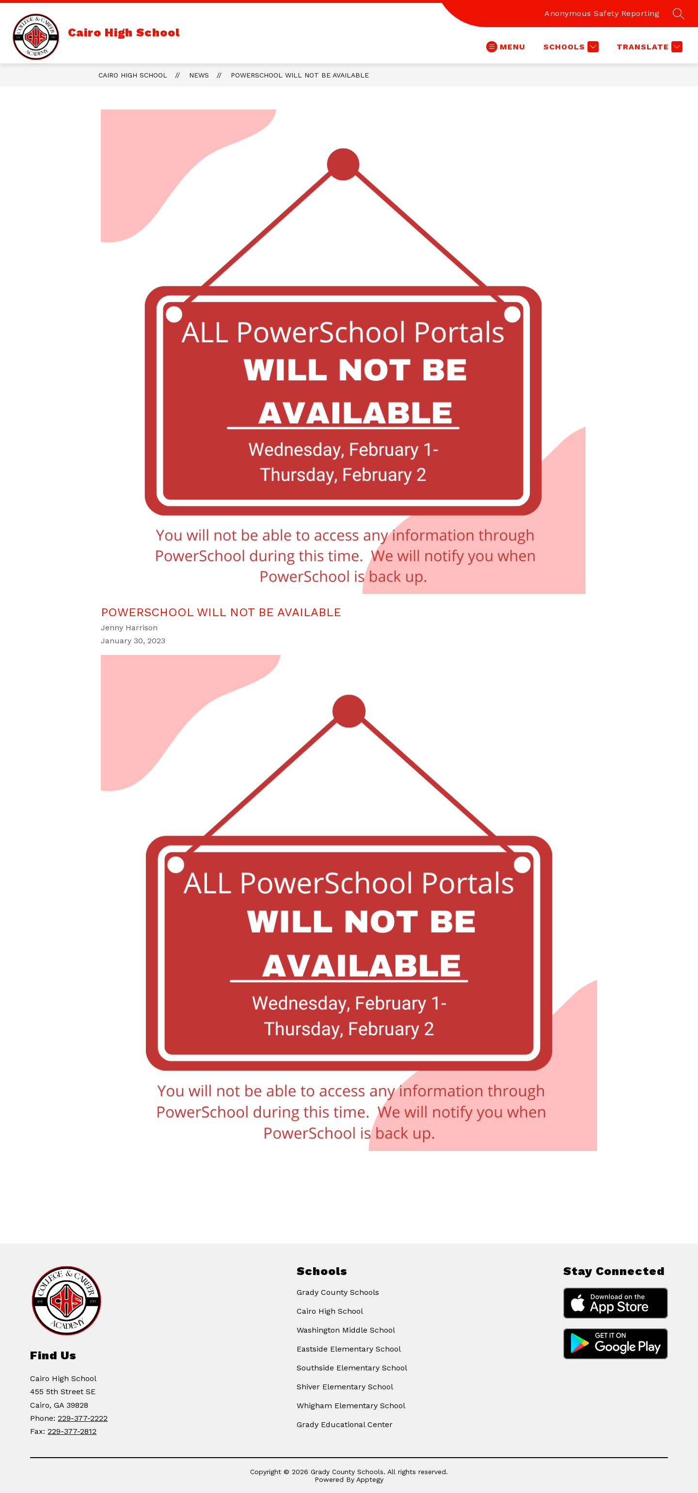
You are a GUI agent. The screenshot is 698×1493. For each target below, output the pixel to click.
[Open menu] (505, 47)
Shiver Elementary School (345, 1386)
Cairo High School (132, 75)
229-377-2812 (72, 1431)
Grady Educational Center (345, 1424)
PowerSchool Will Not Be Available (300, 75)
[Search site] (678, 13)
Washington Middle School (346, 1330)
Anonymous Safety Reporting (601, 13)
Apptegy (369, 1479)
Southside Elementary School (352, 1367)
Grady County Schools (338, 1292)
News (199, 75)
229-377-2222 (83, 1418)
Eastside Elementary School (349, 1348)
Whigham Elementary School (351, 1405)
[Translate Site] (648, 47)
